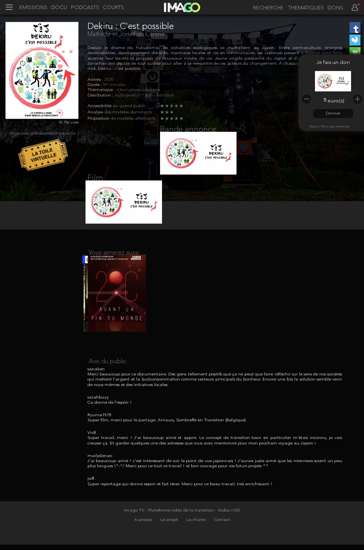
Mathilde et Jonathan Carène (126, 34)
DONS (335, 8)
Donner (333, 113)
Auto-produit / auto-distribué (144, 95)
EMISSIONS (33, 7)
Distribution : (101, 95)
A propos (143, 537)
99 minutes (114, 85)
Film (95, 184)
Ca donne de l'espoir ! (109, 419)
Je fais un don (333, 62)
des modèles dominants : (129, 112)
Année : (95, 80)
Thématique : (101, 90)
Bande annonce (188, 130)
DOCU (59, 7)
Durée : (95, 85)
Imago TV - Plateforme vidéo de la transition (169, 527)
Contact (222, 537)
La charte (196, 537)
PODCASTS (85, 7)
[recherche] (266, 8)
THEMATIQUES (306, 8)
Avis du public (107, 378)
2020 (109, 80)
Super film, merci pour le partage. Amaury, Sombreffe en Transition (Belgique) (166, 437)
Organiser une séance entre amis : (43, 133)
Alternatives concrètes (138, 90)
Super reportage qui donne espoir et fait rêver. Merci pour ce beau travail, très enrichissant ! (179, 501)
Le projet (169, 537)
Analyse (95, 112)
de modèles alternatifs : (134, 119)
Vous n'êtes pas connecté (329, 126)
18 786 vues (68, 122)
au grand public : (130, 106)
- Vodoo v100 (227, 527)
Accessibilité (100, 106)
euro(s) (336, 101)
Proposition (99, 119)
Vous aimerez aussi (114, 264)
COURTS (113, 7)
